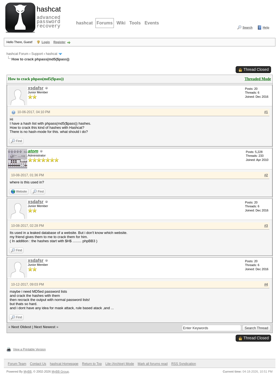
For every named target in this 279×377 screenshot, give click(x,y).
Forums (105, 23)
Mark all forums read (153, 364)
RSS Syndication (183, 364)
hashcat (84, 23)
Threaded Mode (258, 79)
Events (152, 23)
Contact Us (38, 364)
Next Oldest (21, 327)
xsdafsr (36, 88)
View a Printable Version (29, 349)
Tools (134, 23)
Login (46, 42)
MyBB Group (60, 371)
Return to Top (92, 364)
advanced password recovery (48, 16)
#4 (266, 284)
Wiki (121, 23)
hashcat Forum (18, 54)
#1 (266, 112)
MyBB (28, 371)
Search (248, 27)
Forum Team (17, 364)
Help (266, 27)
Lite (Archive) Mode (119, 364)
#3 (266, 226)
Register (59, 42)
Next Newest (44, 327)
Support (37, 54)
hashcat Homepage (64, 364)
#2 (266, 175)
